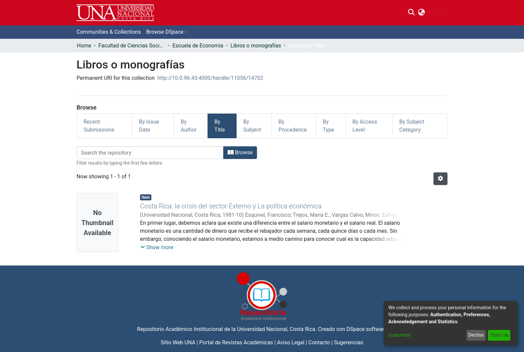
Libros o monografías (255, 45)
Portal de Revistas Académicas (236, 342)
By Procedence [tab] (292, 126)
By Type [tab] (328, 126)
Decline (476, 335)
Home (84, 45)
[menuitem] (421, 13)
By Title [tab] (220, 126)
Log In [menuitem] (435, 12)
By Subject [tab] (252, 126)
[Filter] (150, 152)
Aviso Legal (290, 342)
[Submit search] (411, 13)
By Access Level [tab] (365, 126)
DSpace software (367, 329)
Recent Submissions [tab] (99, 126)
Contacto (319, 342)
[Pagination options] (440, 178)
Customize (399, 335)
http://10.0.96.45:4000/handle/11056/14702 (210, 78)
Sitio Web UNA (178, 342)
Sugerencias (348, 342)
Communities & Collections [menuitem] (109, 32)
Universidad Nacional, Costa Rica (276, 329)
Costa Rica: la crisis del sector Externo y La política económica (230, 206)
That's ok (499, 335)
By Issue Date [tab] (149, 126)
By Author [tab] (189, 126)
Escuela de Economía (197, 45)
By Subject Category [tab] (411, 126)
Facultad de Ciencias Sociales (131, 45)
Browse (240, 152)
